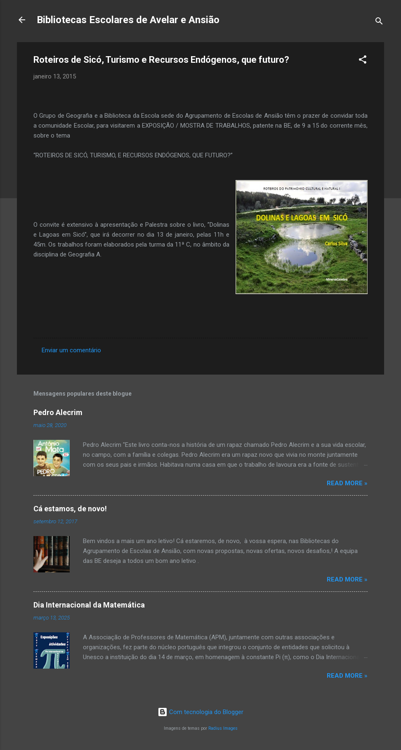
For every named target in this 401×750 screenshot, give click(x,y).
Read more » (347, 483)
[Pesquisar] (379, 22)
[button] (363, 61)
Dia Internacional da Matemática (89, 604)
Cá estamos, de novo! (70, 508)
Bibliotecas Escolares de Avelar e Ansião (128, 20)
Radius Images (223, 728)
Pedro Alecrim (58, 412)
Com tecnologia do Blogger (200, 712)
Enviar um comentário (71, 350)
